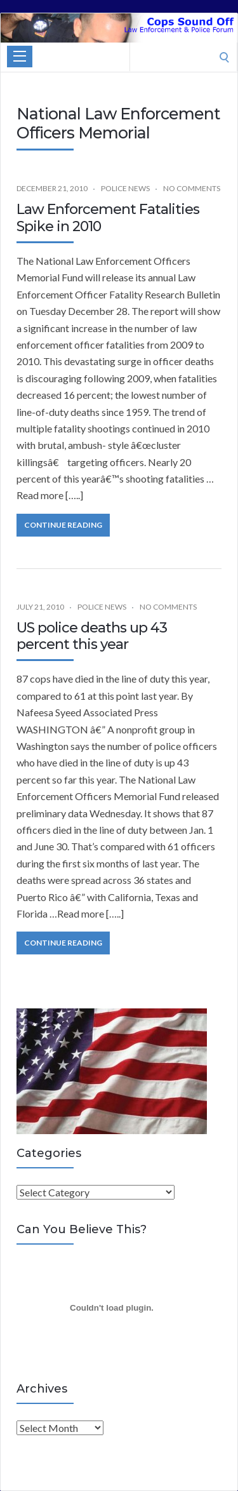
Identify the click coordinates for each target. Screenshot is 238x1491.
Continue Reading (63, 525)
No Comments (191, 188)
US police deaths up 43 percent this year (92, 636)
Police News (125, 188)
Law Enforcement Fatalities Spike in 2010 (108, 217)
